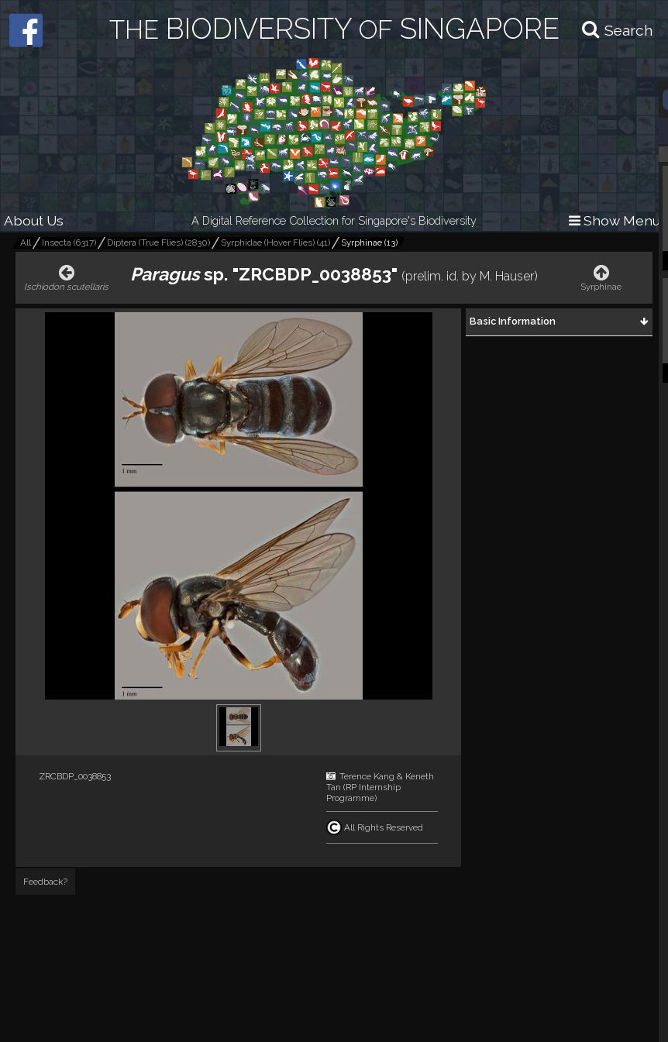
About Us (34, 220)
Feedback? (45, 881)
